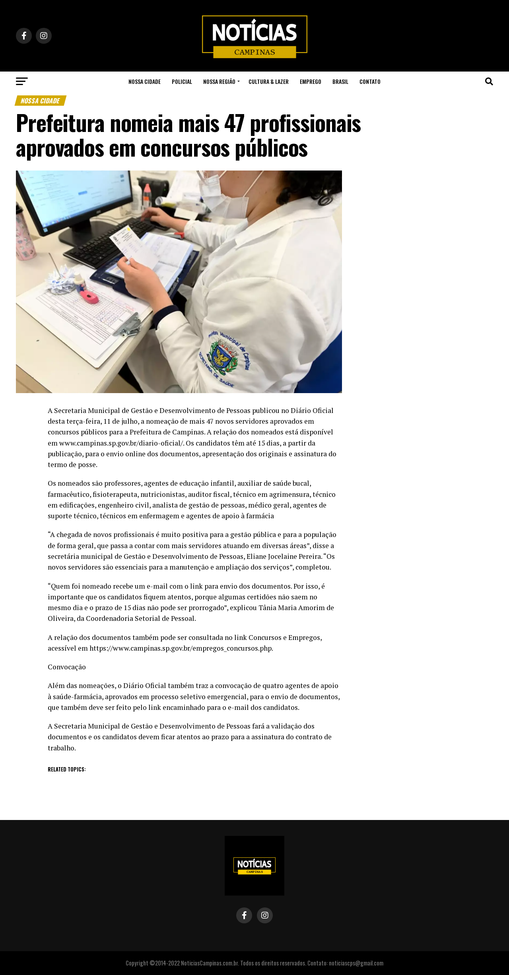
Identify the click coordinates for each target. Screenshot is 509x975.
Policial (182, 81)
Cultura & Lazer (269, 81)
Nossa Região (219, 81)
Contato (370, 81)
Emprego (310, 81)
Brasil (340, 81)
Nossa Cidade (144, 81)
